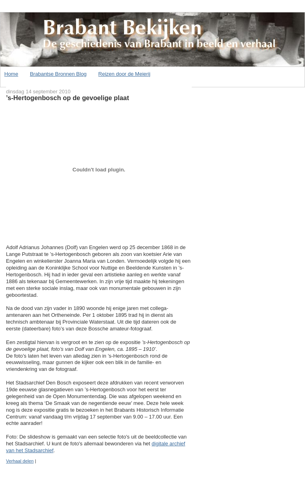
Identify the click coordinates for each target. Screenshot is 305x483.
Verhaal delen (20, 461)
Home (11, 74)
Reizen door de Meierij (124, 74)
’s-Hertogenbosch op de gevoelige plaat (67, 97)
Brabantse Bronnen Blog (58, 74)
